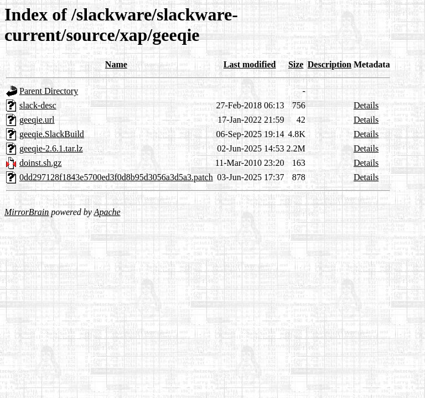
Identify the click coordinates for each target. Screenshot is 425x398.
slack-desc (37, 105)
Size (296, 64)
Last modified (250, 64)
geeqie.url (37, 119)
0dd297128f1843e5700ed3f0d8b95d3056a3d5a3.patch (116, 177)
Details (366, 105)
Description (329, 64)
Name (116, 64)
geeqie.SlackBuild (51, 134)
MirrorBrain (26, 212)
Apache (107, 212)
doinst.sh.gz (40, 162)
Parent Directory (48, 91)
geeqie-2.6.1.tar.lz (51, 148)
